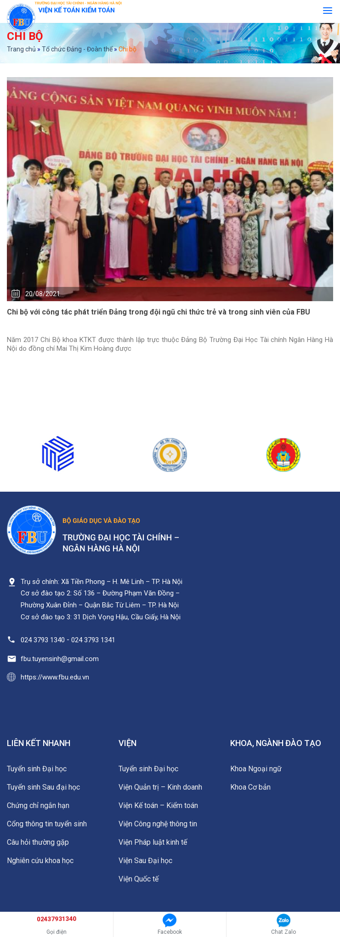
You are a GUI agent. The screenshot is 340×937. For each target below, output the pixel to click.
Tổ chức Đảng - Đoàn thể (77, 49)
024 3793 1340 (43, 640)
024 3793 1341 (93, 640)
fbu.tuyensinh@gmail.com (60, 659)
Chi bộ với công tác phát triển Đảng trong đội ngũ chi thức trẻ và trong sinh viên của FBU (158, 312)
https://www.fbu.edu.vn (55, 677)
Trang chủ (21, 49)
